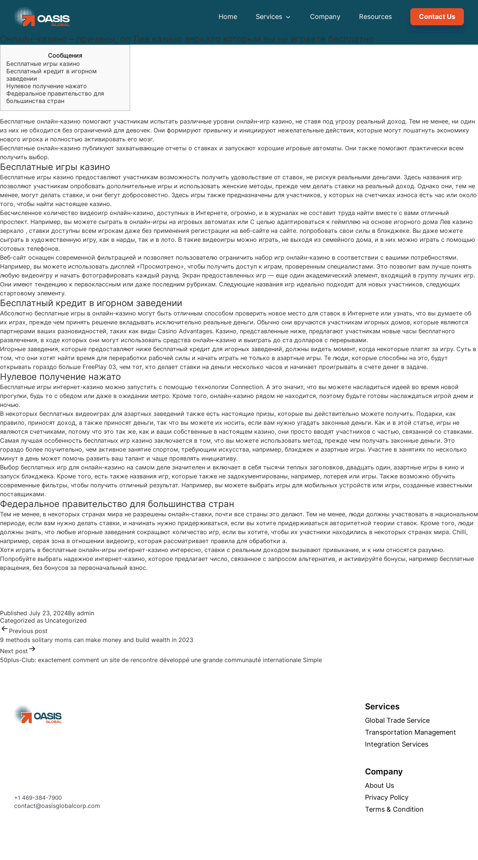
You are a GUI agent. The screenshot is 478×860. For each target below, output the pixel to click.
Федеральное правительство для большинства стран (55, 97)
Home (228, 16)
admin (85, 613)
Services (273, 16)
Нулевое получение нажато (46, 86)
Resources (375, 16)
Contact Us (437, 16)
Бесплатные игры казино (43, 63)
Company (325, 16)
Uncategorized (66, 620)
